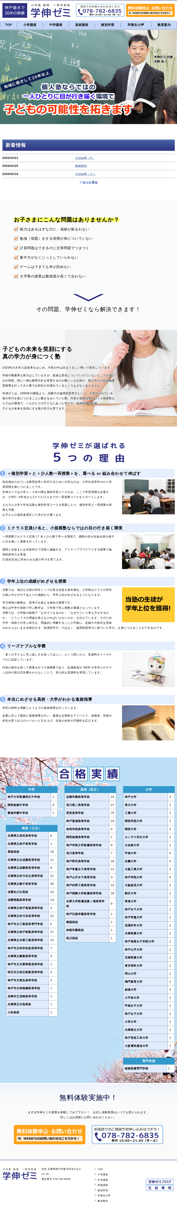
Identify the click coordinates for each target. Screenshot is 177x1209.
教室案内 (164, 25)
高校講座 (81, 25)
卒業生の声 (136, 25)
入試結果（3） (85, 157)
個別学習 (107, 25)
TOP (8, 25)
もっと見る (90, 182)
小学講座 (30, 25)
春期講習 (81, 166)
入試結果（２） (85, 173)
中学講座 (56, 25)
